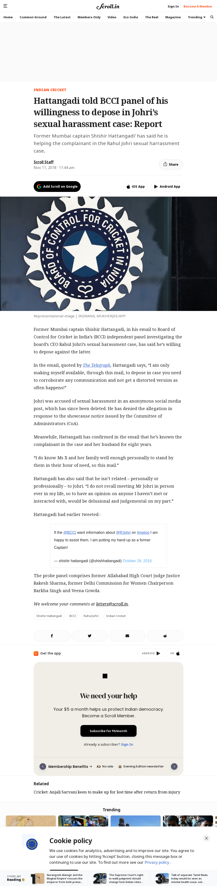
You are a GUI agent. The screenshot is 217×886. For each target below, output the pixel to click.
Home (8, 17)
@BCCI (69, 533)
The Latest (62, 17)
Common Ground (33, 17)
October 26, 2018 (137, 561)
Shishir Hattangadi (49, 616)
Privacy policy (157, 860)
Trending (197, 17)
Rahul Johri (91, 616)
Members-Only (89, 17)
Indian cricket (116, 616)
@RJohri (123, 533)
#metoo (143, 533)
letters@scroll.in (112, 604)
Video (112, 17)
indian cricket (50, 89)
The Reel (151, 17)
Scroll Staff (44, 161)
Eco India (130, 17)
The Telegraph (96, 365)
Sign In (127, 744)
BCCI (72, 616)
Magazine (173, 17)
